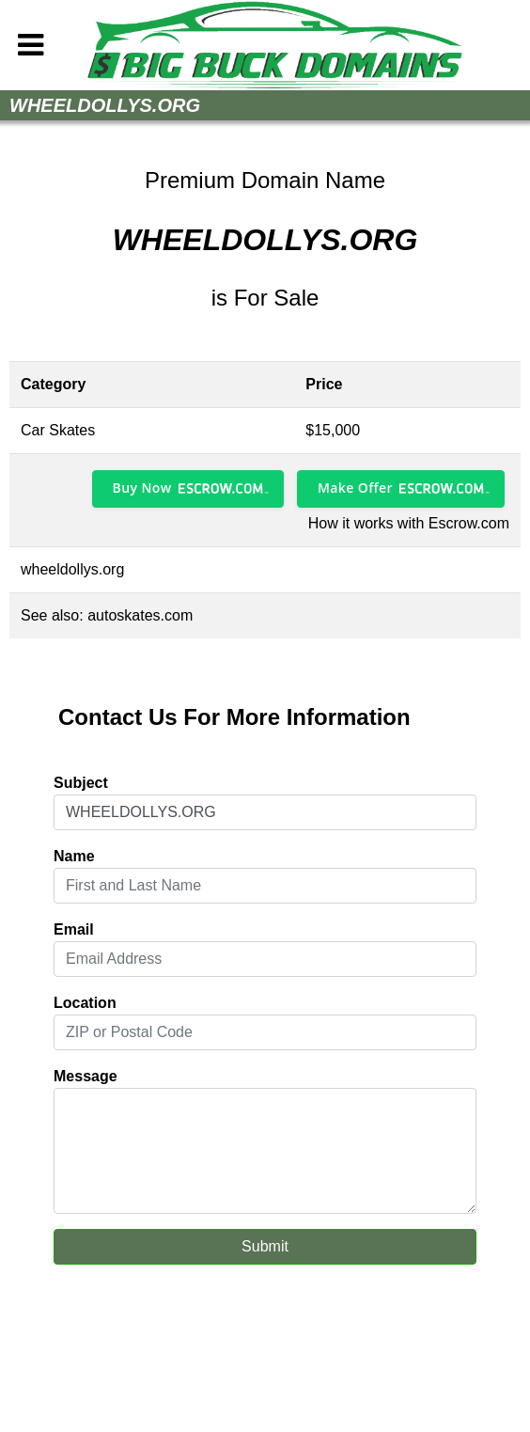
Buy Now (142, 487)
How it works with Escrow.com (408, 523)
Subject (81, 783)
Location (85, 1003)
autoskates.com (140, 615)
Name (74, 856)
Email (74, 929)
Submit (265, 1246)
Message (85, 1076)
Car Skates (58, 430)
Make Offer (355, 487)
